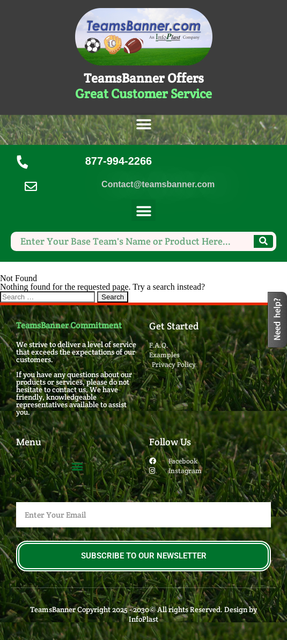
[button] (143, 125)
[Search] (263, 241)
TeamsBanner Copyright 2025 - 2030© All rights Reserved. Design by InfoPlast (143, 614)
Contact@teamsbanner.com (158, 184)
